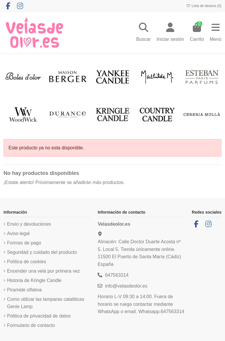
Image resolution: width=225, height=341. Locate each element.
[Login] (170, 33)
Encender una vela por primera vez (43, 271)
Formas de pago (24, 242)
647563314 (117, 275)
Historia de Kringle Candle (34, 280)
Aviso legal (18, 233)
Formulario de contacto (31, 325)
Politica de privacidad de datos (39, 315)
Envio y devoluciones (29, 224)
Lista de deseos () (203, 6)
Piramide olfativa (24, 289)
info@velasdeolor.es (126, 285)
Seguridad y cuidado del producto (42, 252)
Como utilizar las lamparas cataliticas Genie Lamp (45, 303)
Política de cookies (26, 261)
